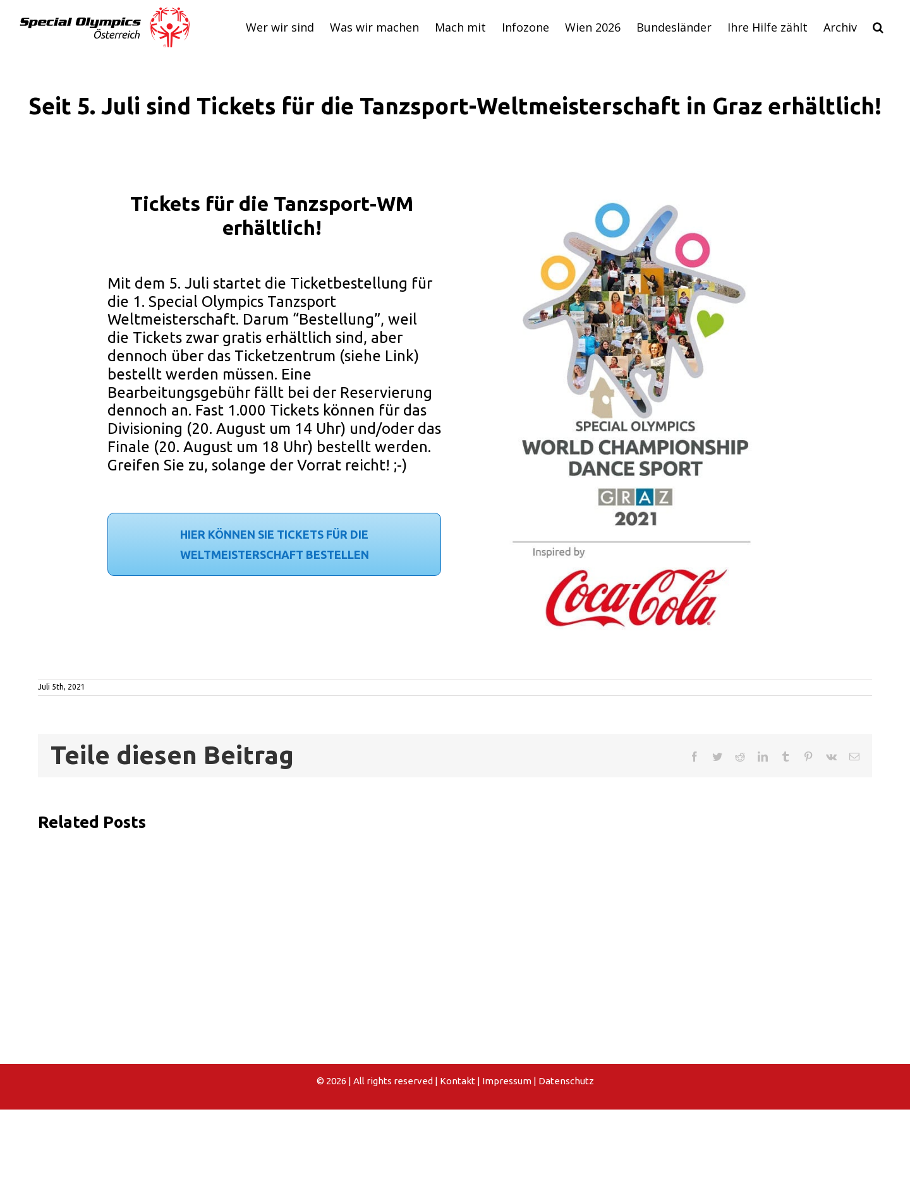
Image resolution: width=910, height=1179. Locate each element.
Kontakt (457, 1080)
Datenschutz (566, 1080)
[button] (877, 27)
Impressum (506, 1080)
